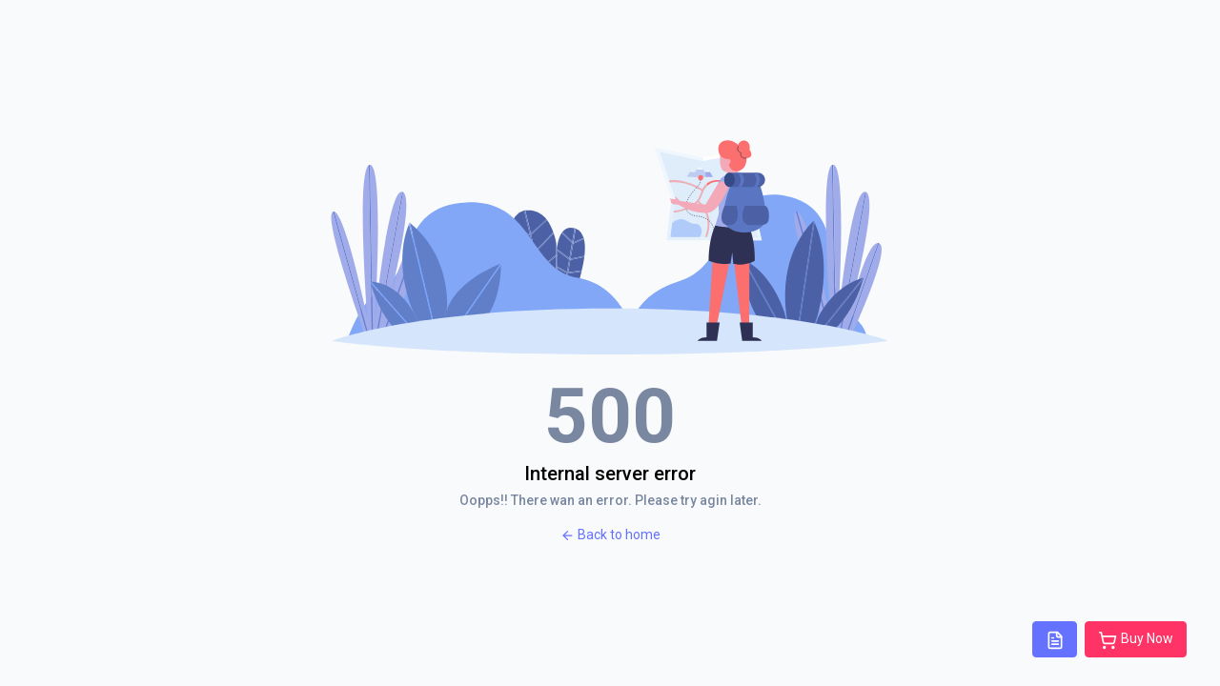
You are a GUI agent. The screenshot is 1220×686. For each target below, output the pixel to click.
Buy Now (1135, 640)
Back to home (610, 535)
